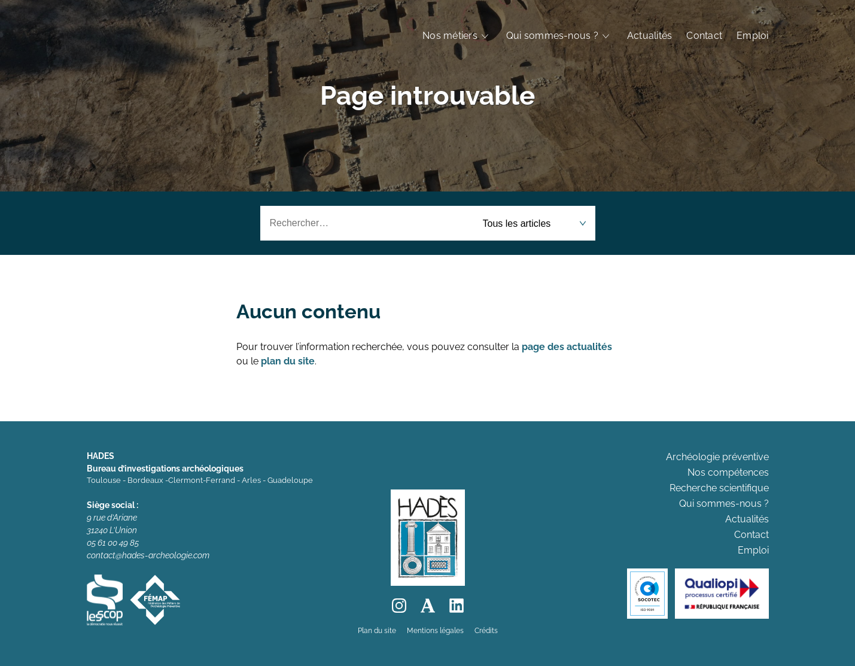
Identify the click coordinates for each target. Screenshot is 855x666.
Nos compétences (728, 472)
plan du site (288, 361)
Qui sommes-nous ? (552, 35)
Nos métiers (449, 35)
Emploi (752, 35)
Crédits (486, 631)
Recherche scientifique (719, 488)
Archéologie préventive (717, 457)
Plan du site (377, 631)
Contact (704, 35)
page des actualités (567, 346)
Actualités (649, 35)
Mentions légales (435, 631)
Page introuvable (427, 95)
